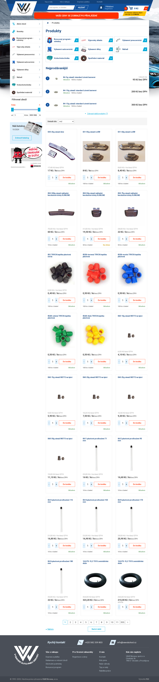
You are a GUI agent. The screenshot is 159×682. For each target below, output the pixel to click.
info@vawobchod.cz (126, 642)
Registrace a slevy (79, 657)
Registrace (109, 9)
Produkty (56, 23)
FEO (147, 679)
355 (122, 622)
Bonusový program (53, 667)
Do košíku (67, 178)
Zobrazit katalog (22, 138)
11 (117, 622)
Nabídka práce (105, 671)
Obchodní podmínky (54, 664)
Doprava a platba (83, 2)
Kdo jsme (103, 660)
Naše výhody (104, 664)
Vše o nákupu (65, 2)
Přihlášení (109, 6)
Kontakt (99, 2)
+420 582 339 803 (93, 642)
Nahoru (50, 629)
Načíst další (96, 629)
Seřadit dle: (52, 121)
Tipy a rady (48, 2)
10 (112, 622)
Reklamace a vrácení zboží (56, 660)
